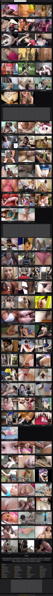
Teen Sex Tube (42, 574)
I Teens (3, 573)
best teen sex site (17, 574)
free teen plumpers (32, 561)
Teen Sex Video (29, 567)
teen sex (16, 573)
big (27, 561)
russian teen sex (17, 567)
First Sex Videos (4, 570)
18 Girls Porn (16, 566)
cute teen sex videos (30, 574)
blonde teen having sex (6, 571)
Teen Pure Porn (4, 574)
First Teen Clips (7, 1)
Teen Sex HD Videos (43, 570)
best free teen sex (5, 567)
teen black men (38, 561)
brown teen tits (40, 558)
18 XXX (28, 571)
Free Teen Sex (42, 571)
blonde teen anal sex (18, 570)
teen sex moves (4, 577)
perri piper (14, 561)
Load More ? (26, 555)
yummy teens (19, 561)
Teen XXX (28, 570)
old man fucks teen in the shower (7, 558)
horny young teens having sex (17, 558)
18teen (28, 573)
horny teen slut (24, 561)
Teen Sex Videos (42, 573)
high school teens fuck (33, 558)
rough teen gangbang (26, 558)
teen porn (16, 571)
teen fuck (4, 566)
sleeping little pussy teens (47, 558)
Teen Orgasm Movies (17, 577)
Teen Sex (28, 577)
